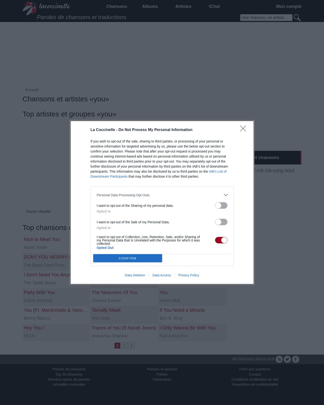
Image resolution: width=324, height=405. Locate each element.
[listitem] (162, 194)
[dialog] (162, 202)
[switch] (221, 205)
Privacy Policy (188, 275)
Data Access (161, 275)
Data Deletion (135, 275)
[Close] (244, 130)
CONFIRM (128, 258)
